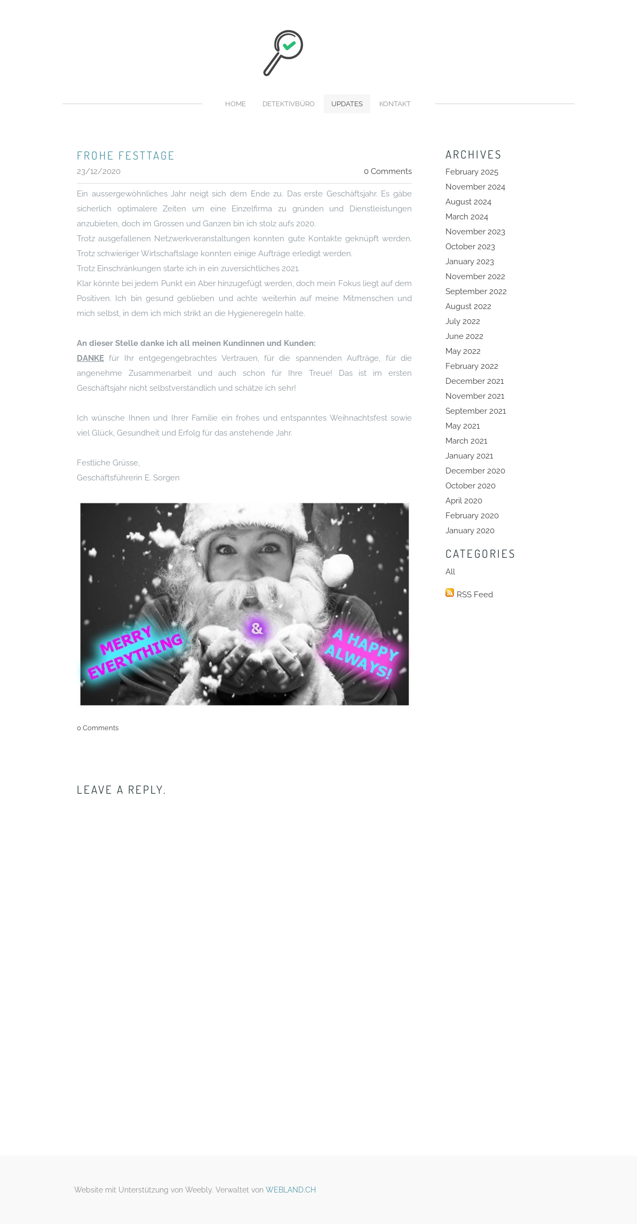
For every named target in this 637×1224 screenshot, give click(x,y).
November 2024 (475, 187)
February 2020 (472, 515)
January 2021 (469, 456)
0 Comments (388, 171)
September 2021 (475, 411)
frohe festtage (126, 155)
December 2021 (474, 381)
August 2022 (468, 306)
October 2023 (470, 246)
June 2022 (464, 336)
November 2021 (474, 396)
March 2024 (466, 217)
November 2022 (475, 276)
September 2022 (476, 291)
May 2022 (463, 351)
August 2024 (468, 202)
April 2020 (463, 501)
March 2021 (466, 441)
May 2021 (462, 426)
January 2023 (469, 261)
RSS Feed (475, 594)
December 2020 (475, 471)
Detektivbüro (288, 104)
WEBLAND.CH (291, 1190)
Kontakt (395, 104)
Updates (347, 104)
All (450, 572)
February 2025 (471, 172)
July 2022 (462, 321)
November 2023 (475, 231)
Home (235, 104)
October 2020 (470, 486)
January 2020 (470, 530)
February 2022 (471, 366)
